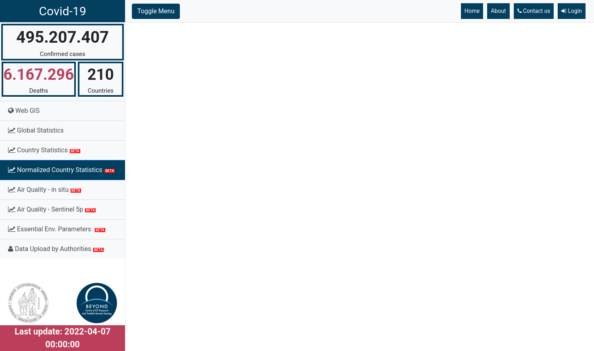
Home (472, 11)
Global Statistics (36, 130)
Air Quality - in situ (44, 189)
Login (571, 11)
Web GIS (24, 110)
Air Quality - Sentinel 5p (52, 209)
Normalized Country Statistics (61, 170)
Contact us (533, 11)
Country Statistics (44, 150)
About (498, 11)
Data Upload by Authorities (56, 249)
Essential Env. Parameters (56, 229)
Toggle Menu (155, 11)
